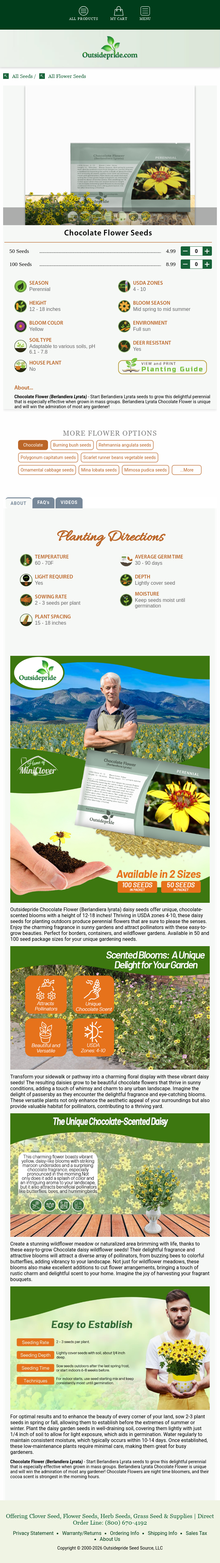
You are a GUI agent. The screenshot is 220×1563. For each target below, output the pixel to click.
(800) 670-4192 (126, 1522)
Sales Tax (196, 1533)
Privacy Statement (34, 1533)
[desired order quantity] (196, 251)
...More (187, 469)
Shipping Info (162, 1533)
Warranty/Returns (82, 1533)
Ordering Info (124, 1533)
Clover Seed (44, 1516)
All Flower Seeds (62, 76)
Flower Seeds (80, 1516)
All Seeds (18, 76)
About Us (110, 1539)
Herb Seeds (115, 1516)
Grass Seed (147, 1516)
